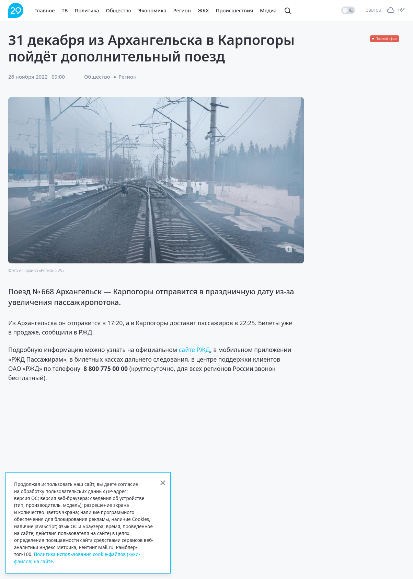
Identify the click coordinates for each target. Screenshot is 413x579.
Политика (87, 10)
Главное (44, 10)
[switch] (348, 10)
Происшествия (234, 10)
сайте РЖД (194, 349)
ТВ (65, 10)
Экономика (152, 10)
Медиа (268, 10)
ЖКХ (203, 10)
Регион (182, 10)
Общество (118, 10)
